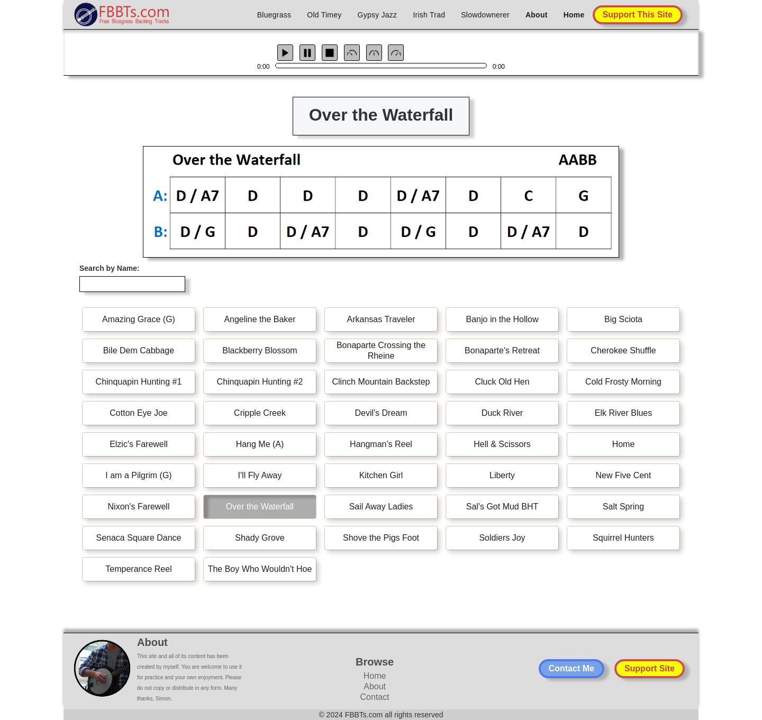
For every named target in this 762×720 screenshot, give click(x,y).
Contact (374, 696)
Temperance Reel (138, 568)
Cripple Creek (260, 412)
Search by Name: (109, 268)
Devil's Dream (381, 412)
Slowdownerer (485, 15)
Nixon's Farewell (139, 506)
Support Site (649, 668)
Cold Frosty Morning (623, 381)
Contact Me (571, 668)
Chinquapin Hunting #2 (260, 381)
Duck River (502, 412)
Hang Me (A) (260, 444)
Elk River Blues (623, 412)
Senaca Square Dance (139, 537)
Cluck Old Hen (502, 381)
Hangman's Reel (381, 444)
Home (574, 15)
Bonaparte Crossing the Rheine (381, 350)
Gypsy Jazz (377, 15)
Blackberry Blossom (259, 350)
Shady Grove (259, 537)
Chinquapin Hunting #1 (139, 381)
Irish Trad (429, 15)
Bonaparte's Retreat (502, 350)
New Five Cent (623, 475)
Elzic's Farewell (139, 444)
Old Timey (324, 15)
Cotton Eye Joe (138, 412)
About (536, 15)
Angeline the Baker (259, 319)
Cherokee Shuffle (623, 350)
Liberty (502, 475)
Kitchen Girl (381, 475)
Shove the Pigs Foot (381, 537)
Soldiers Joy (502, 537)
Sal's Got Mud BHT (502, 506)
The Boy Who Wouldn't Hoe (260, 568)
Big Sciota (623, 319)
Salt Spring (623, 506)
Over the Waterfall (260, 506)
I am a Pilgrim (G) (138, 475)
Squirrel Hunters (623, 537)
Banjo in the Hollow (502, 319)
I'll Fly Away (260, 475)
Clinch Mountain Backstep (381, 381)
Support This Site (638, 14)
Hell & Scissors (502, 444)
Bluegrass (274, 15)
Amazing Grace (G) (138, 319)
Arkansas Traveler (381, 319)
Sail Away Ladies (381, 506)
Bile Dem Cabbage (138, 350)
